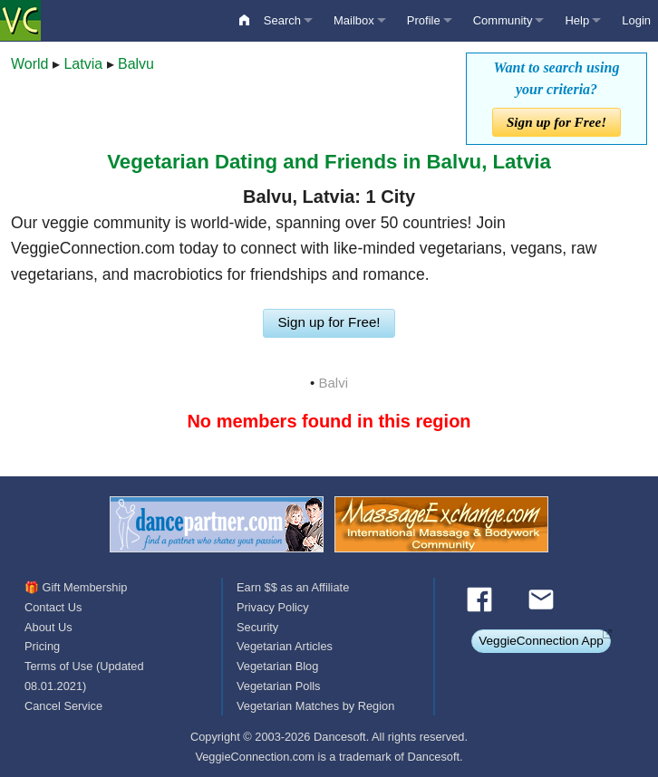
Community (503, 20)
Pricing (42, 646)
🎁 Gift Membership (75, 587)
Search (282, 20)
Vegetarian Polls (278, 686)
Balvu (136, 64)
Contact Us (53, 607)
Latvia (82, 64)
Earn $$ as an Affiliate (293, 587)
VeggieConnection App (541, 641)
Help (577, 20)
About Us (48, 627)
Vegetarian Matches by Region (315, 706)
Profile (423, 20)
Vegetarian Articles (285, 646)
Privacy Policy (273, 607)
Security (257, 627)
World (30, 64)
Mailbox (354, 20)
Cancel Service (63, 706)
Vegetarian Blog (277, 666)
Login (636, 20)
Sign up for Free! (556, 122)
